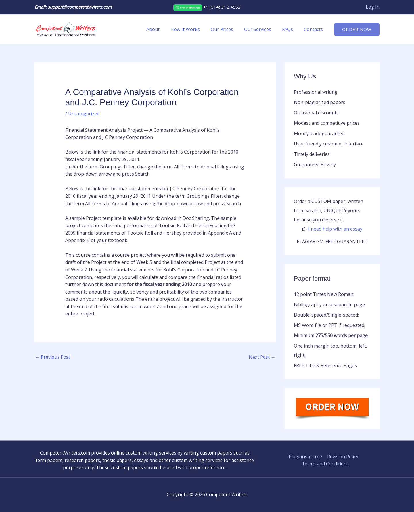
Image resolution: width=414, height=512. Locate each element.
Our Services (261, 29)
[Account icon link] (372, 7)
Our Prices (228, 29)
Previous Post (53, 357)
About (162, 29)
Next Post (261, 357)
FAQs (290, 29)
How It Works (193, 29)
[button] (356, 29)
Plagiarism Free (305, 456)
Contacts (314, 29)
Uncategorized (84, 113)
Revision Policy (342, 456)
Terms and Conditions (325, 464)
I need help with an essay (335, 229)
